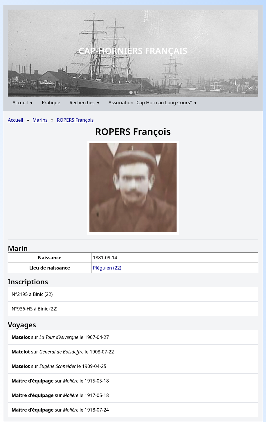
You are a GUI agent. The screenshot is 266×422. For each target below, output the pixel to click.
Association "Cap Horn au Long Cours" (153, 102)
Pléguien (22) (107, 268)
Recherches (84, 102)
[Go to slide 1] (130, 92)
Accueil (22, 102)
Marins (40, 120)
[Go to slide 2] (135, 92)
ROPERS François (75, 120)
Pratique (51, 102)
